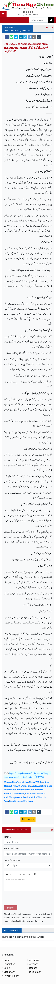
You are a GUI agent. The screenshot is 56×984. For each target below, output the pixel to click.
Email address (12, 848)
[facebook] (7, 37)
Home (7, 947)
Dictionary (9, 959)
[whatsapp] (11, 37)
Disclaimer (35, 959)
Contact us (9, 951)
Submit (10, 895)
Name (7, 836)
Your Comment (12, 860)
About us (34, 947)
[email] (34, 37)
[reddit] (30, 37)
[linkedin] (21, 37)
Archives (33, 951)
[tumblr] (39, 37)
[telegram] (25, 37)
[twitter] (16, 37)
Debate (33, 955)
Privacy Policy (11, 963)
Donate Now (28, 819)
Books (7, 955)
